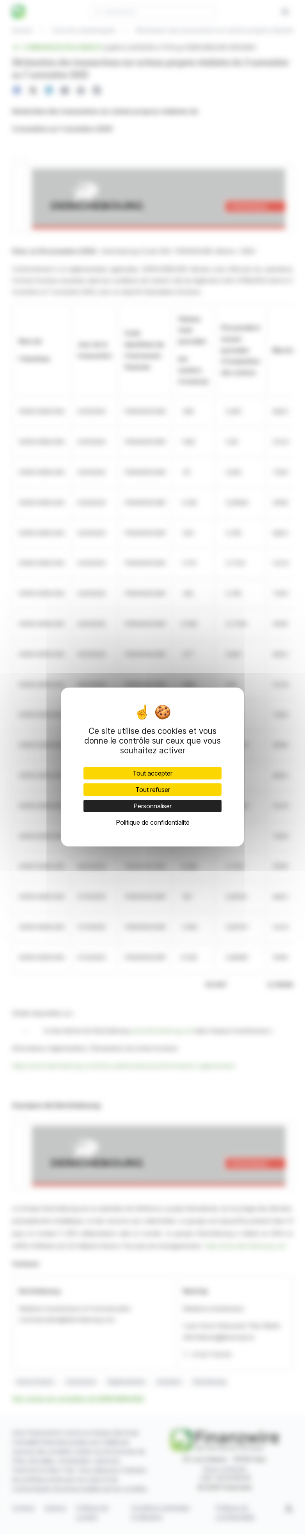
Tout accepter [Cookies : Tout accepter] (152, 773)
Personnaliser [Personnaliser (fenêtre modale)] (152, 806)
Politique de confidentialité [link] (153, 822)
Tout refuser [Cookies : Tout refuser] (152, 790)
